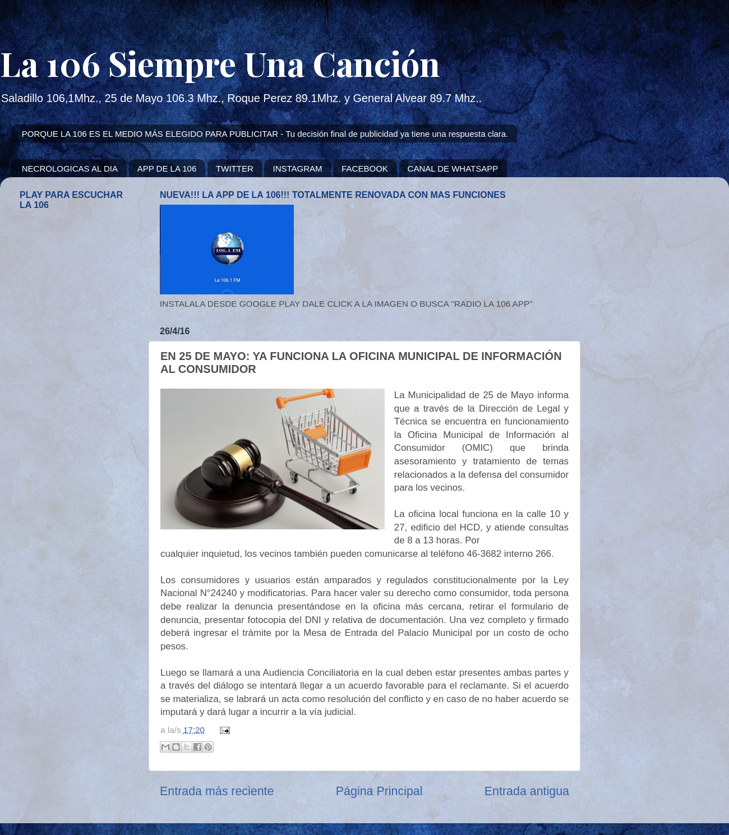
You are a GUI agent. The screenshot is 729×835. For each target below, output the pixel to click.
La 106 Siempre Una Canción (220, 62)
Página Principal (379, 791)
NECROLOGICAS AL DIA (70, 168)
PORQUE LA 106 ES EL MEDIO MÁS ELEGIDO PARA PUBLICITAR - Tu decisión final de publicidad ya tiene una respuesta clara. (265, 134)
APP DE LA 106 (167, 168)
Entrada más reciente (217, 791)
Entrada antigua (527, 791)
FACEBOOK (365, 168)
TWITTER (234, 168)
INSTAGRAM (297, 168)
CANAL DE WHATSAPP (453, 168)
